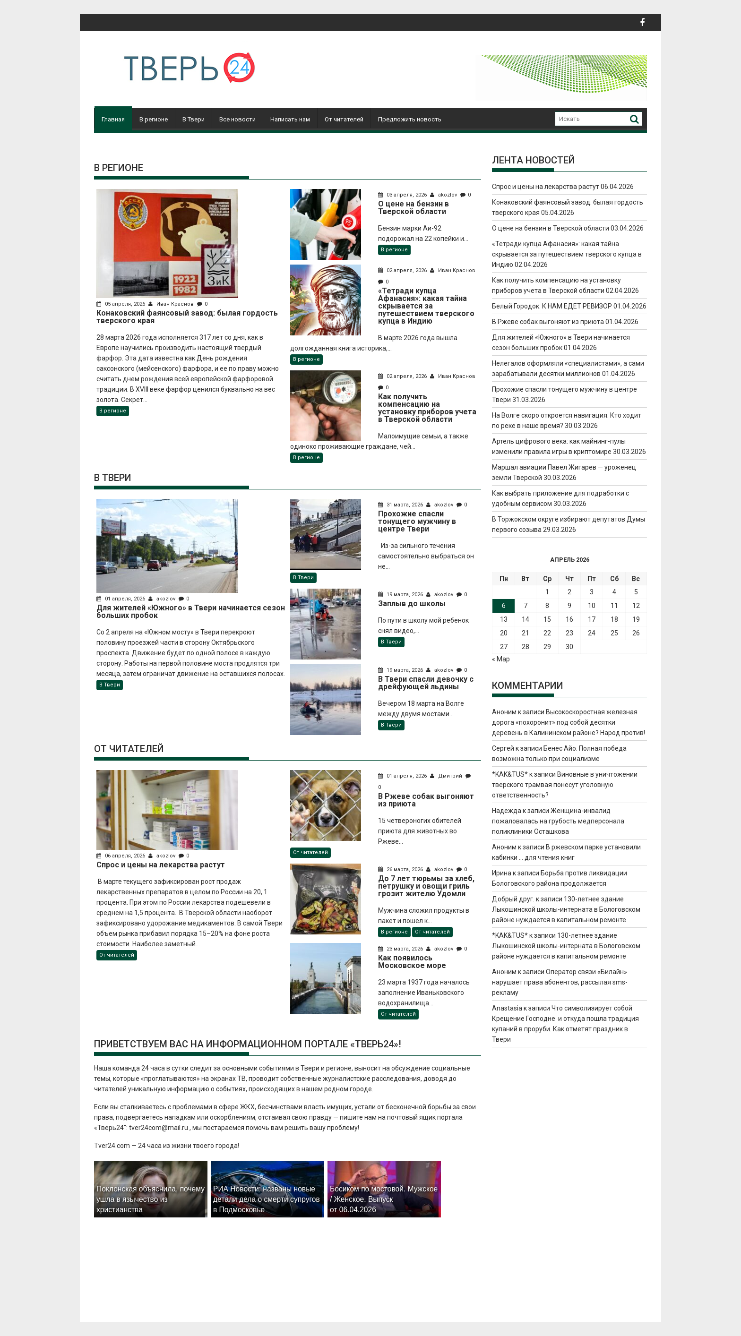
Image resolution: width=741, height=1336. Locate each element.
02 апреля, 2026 (403, 270)
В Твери (193, 119)
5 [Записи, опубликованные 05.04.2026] (636, 592)
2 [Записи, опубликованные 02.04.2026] (569, 592)
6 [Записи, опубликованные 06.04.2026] (504, 605)
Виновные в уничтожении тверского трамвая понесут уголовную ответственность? (565, 785)
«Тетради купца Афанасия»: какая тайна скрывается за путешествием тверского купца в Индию (567, 254)
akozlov (444, 195)
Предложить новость (409, 119)
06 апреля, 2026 (121, 856)
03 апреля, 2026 (403, 195)
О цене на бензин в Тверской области (550, 228)
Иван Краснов (171, 304)
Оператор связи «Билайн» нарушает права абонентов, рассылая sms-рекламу (560, 982)
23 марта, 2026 (401, 949)
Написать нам (290, 119)
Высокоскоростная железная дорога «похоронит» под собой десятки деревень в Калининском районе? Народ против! (568, 722)
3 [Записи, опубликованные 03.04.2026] (592, 592)
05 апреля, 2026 (121, 304)
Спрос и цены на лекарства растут (545, 186)
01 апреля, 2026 (121, 599)
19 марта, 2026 (401, 594)
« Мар (501, 659)
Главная (113, 119)
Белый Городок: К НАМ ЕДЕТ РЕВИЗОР (552, 306)
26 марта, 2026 (401, 869)
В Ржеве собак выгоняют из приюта (548, 321)
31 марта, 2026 (401, 505)
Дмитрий (447, 776)
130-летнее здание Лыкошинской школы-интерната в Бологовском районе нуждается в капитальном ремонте (566, 909)
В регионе (153, 119)
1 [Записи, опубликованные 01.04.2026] (547, 592)
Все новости (237, 119)
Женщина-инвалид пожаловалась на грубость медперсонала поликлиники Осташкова (558, 821)
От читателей (344, 119)
